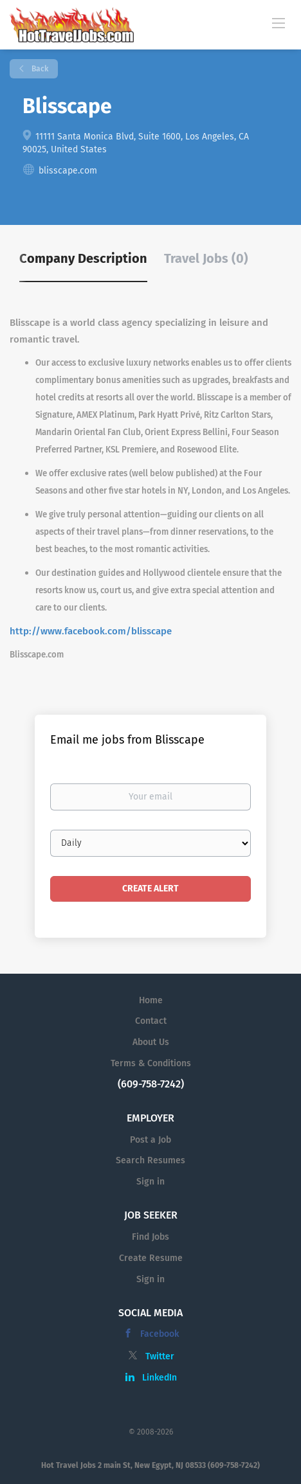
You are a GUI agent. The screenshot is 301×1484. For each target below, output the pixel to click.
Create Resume (151, 1258)
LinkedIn (159, 1377)
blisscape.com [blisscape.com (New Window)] (68, 170)
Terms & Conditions (151, 1063)
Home (151, 1000)
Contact (151, 1020)
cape (161, 631)
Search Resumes (150, 1160)
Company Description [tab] (83, 258)
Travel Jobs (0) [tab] (206, 258)
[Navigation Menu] (278, 22)
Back (39, 68)
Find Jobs (150, 1236)
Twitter (159, 1356)
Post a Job (150, 1139)
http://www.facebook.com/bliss (80, 631)
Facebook (159, 1333)
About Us (150, 1042)
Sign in (150, 1181)
